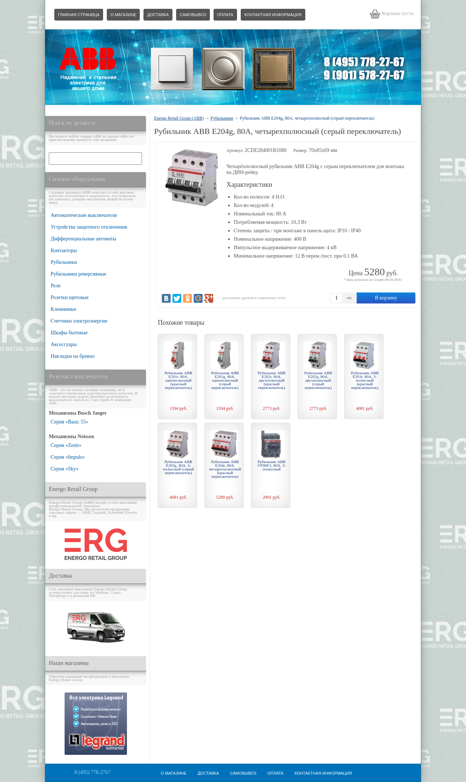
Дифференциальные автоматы (83, 238)
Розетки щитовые (70, 297)
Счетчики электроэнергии (79, 321)
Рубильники (64, 262)
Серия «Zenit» (66, 445)
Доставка (157, 14)
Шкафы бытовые (69, 332)
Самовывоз (193, 14)
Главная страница (78, 14)
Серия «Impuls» (68, 457)
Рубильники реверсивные (78, 274)
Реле (56, 285)
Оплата (225, 14)
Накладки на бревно (73, 356)
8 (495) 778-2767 (92, 772)
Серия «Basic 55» (69, 422)
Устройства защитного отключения (89, 227)
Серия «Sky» (65, 469)
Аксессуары (64, 344)
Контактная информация (273, 14)
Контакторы (64, 250)
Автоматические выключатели (84, 215)
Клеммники (63, 309)
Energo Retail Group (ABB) (179, 118)
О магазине (123, 14)
